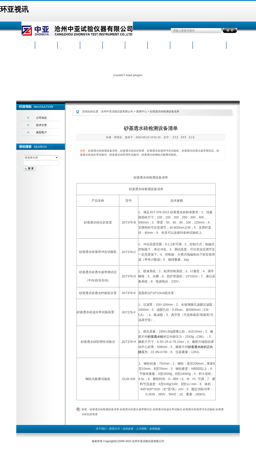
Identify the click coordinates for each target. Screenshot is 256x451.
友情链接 (154, 428)
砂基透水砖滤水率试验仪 (167, 409)
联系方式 (114, 428)
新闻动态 (113, 45)
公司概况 (68, 45)
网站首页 (46, 45)
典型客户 (41, 132)
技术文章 (41, 125)
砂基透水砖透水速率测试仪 (136, 409)
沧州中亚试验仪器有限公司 (117, 111)
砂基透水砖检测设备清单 (104, 409)
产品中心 (91, 45)
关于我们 (101, 428)
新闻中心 (141, 111)
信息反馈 (128, 428)
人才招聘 (181, 45)
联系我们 (203, 45)
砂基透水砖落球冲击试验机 (199, 409)
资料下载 (158, 45)
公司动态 (41, 117)
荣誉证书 (136, 45)
